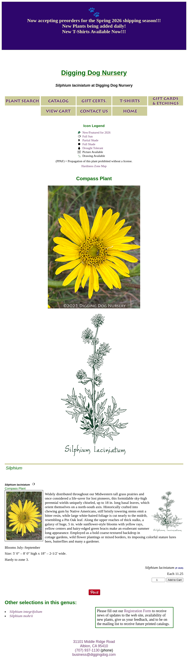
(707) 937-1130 (87, 650)
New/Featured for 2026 (96, 132)
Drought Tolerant (92, 148)
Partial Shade (90, 140)
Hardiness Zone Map (94, 166)
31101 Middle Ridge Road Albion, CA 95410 (94, 644)
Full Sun (87, 136)
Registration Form (137, 611)
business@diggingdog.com (94, 655)
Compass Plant (15, 488)
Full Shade (88, 144)
